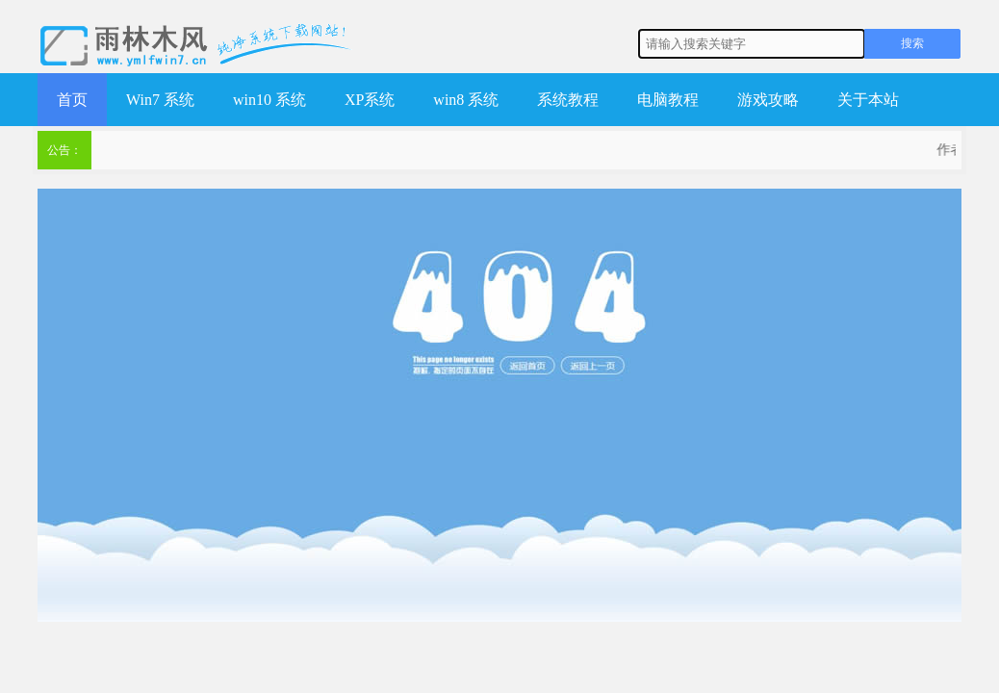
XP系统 (370, 99)
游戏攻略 (768, 99)
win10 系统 (269, 99)
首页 (72, 99)
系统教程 (568, 99)
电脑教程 (668, 99)
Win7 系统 (160, 99)
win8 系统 (466, 99)
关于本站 (868, 99)
